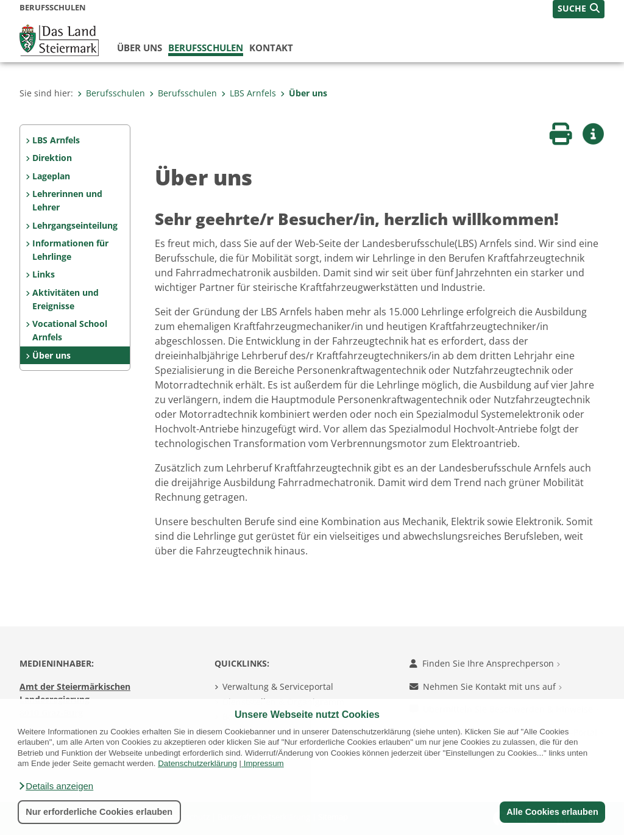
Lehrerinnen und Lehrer (67, 200)
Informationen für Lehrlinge (70, 249)
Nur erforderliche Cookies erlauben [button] (99, 812)
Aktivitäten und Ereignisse (65, 299)
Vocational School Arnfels (69, 330)
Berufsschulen (205, 47)
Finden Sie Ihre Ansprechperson (485, 663)
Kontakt (271, 47)
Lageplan (51, 176)
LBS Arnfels (248, 93)
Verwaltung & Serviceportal (277, 686)
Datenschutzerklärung (197, 763)
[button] (55, 786)
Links (43, 274)
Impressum (264, 763)
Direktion (52, 157)
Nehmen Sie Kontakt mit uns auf (486, 686)
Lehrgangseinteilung (75, 225)
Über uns (139, 47)
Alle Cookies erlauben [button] (552, 812)
